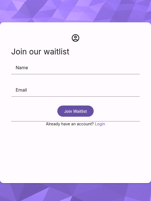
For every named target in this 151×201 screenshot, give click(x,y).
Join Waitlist (75, 111)
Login (100, 123)
